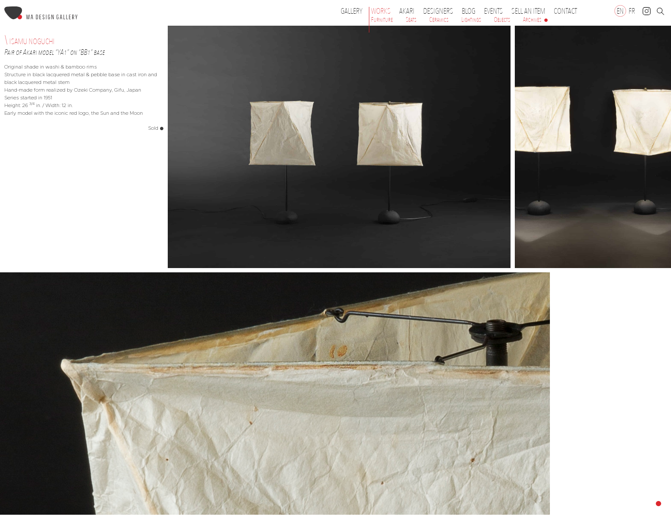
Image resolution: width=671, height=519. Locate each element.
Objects (502, 19)
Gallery (351, 11)
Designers (440, 11)
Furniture (382, 19)
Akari (407, 11)
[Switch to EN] (620, 11)
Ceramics (438, 19)
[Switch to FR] (632, 11)
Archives (532, 19)
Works (383, 11)
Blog (468, 11)
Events (495, 11)
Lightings (471, 19)
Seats (411, 19)
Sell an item (528, 11)
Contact (565, 11)
